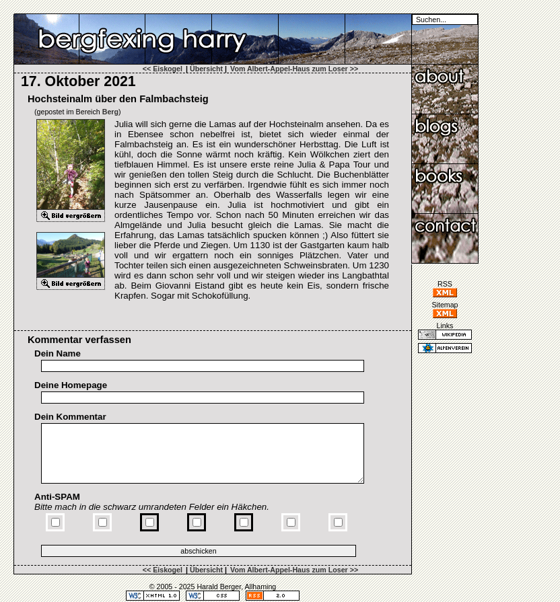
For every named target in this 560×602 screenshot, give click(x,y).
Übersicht (206, 69)
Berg (110, 112)
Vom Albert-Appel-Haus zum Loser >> (294, 69)
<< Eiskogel (162, 69)
